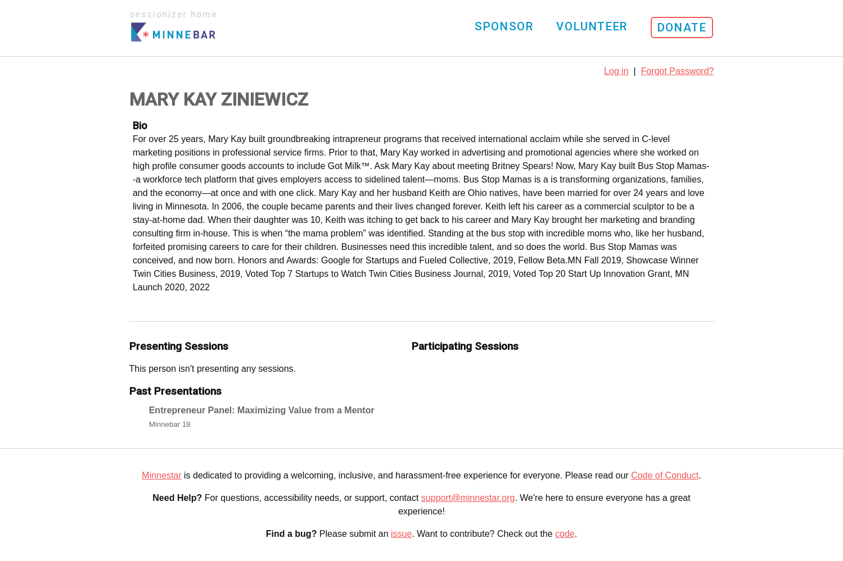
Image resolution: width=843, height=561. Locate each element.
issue (401, 534)
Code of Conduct (664, 475)
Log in (616, 71)
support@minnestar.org (468, 498)
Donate (682, 27)
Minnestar (161, 475)
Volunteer (591, 26)
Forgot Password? (677, 71)
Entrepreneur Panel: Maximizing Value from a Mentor (262, 410)
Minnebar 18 (170, 424)
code (565, 534)
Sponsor (504, 26)
